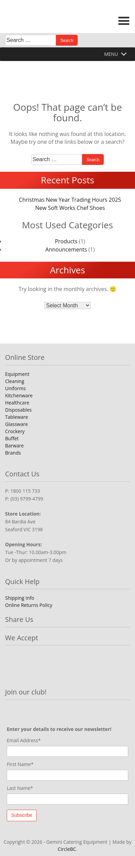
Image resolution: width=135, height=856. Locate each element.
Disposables (18, 410)
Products (66, 241)
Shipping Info (19, 598)
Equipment (17, 374)
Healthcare (17, 402)
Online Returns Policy (28, 605)
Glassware (16, 424)
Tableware (16, 417)
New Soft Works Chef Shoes (70, 208)
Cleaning (14, 381)
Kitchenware (19, 395)
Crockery (15, 431)
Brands (13, 452)
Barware (14, 445)
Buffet (12, 438)
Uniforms (15, 388)
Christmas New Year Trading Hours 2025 (70, 199)
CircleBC (67, 849)
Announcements (66, 249)
